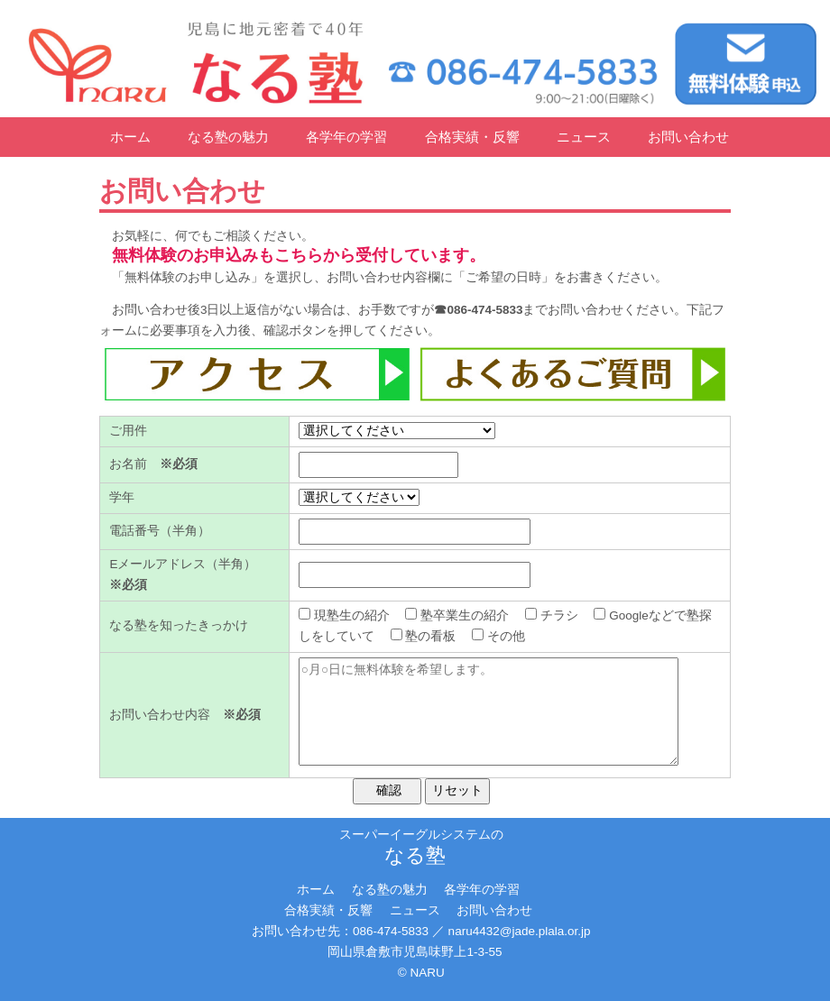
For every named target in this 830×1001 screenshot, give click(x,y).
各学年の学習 (346, 136)
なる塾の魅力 (228, 136)
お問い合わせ (688, 136)
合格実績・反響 (472, 136)
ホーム (130, 136)
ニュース (584, 136)
